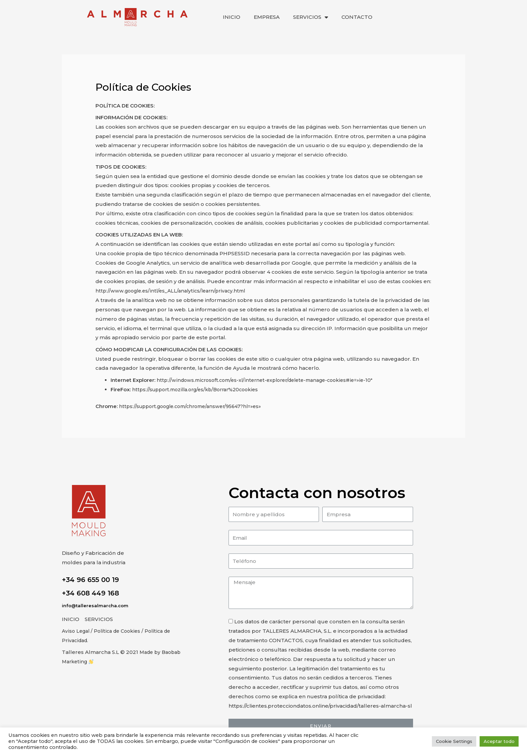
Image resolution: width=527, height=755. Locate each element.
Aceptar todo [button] (499, 741)
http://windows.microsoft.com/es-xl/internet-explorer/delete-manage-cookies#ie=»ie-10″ (272, 380)
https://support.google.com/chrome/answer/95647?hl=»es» (196, 406)
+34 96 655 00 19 (90, 580)
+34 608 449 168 (90, 593)
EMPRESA (267, 17)
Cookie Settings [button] (454, 741)
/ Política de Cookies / (120, 631)
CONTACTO (356, 17)
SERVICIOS (310, 17)
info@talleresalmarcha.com (96, 606)
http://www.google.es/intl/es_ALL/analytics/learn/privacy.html (174, 290)
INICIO (231, 17)
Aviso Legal (76, 631)
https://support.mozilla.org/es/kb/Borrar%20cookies (200, 389)
